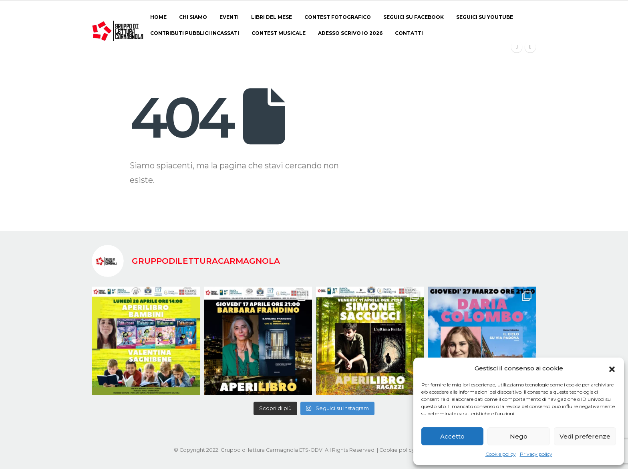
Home (158, 17)
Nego (518, 436)
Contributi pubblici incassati (194, 33)
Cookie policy (500, 454)
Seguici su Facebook (413, 17)
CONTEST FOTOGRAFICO (337, 17)
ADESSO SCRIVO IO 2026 (350, 33)
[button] (612, 368)
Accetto (452, 436)
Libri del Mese (271, 17)
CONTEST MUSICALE (279, 33)
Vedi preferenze (585, 436)
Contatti (409, 33)
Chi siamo (193, 17)
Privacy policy (536, 454)
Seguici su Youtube (484, 17)
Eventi (229, 17)
